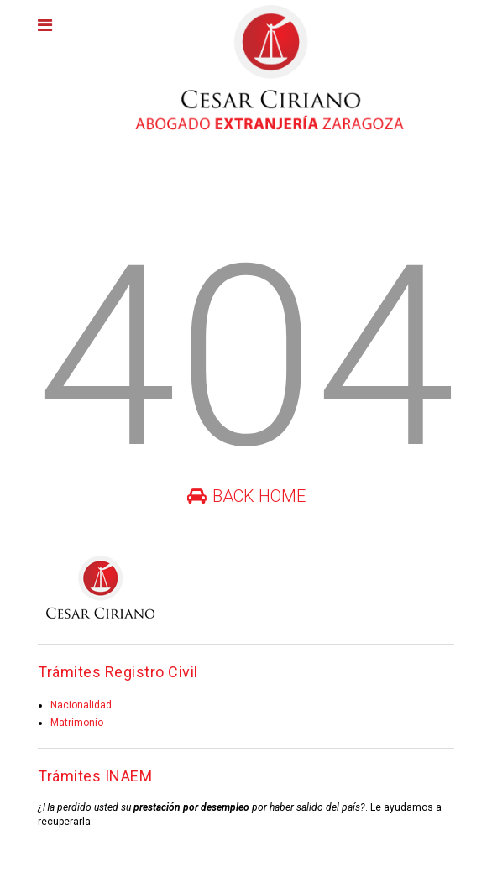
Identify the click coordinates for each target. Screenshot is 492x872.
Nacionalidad (81, 705)
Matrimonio (76, 722)
